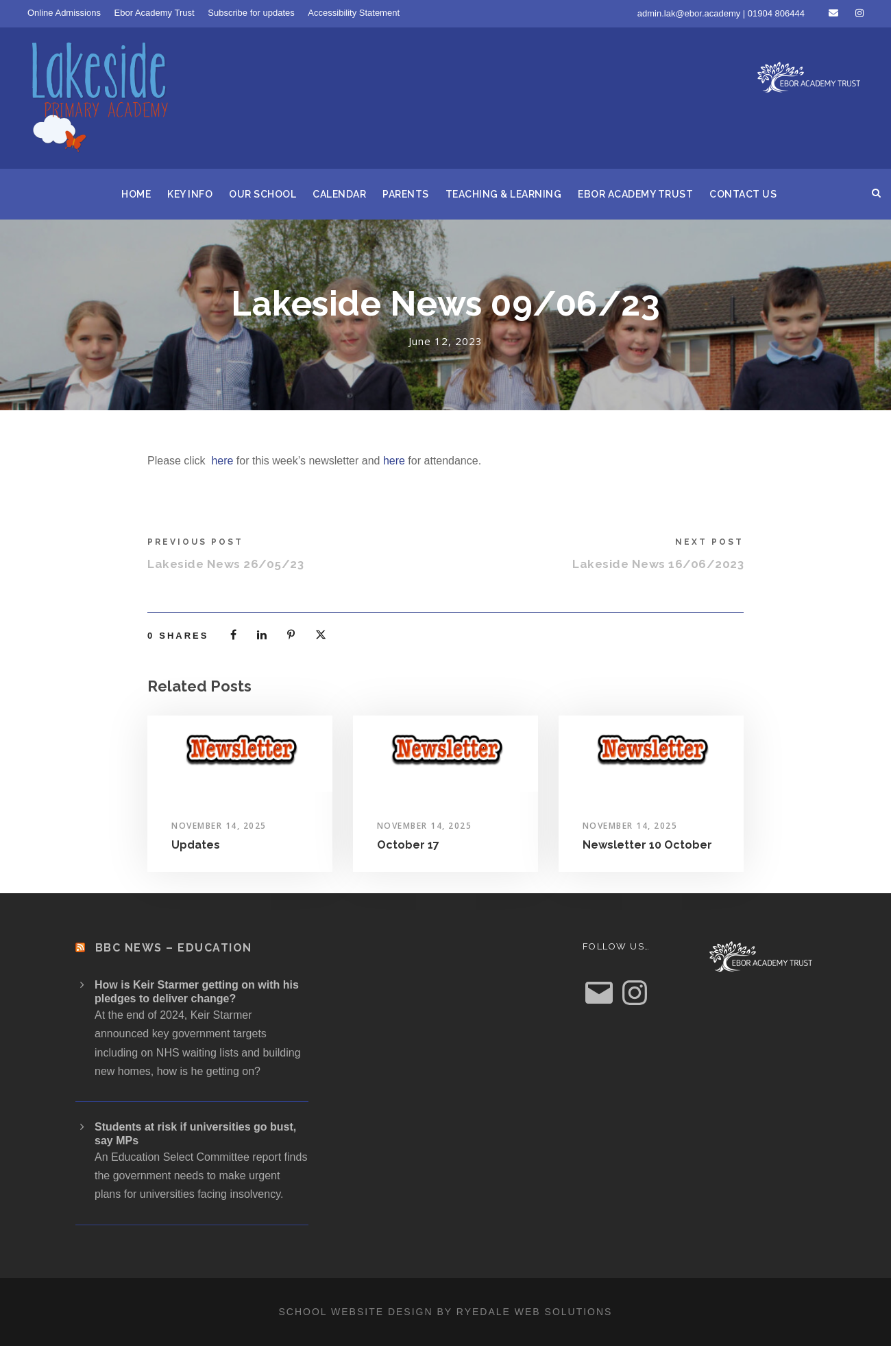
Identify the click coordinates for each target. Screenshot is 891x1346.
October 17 (408, 844)
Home (136, 194)
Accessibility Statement (354, 13)
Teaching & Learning (504, 194)
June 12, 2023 (445, 341)
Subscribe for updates (251, 13)
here (222, 461)
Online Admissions (64, 13)
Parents (405, 194)
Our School (262, 194)
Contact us (743, 194)
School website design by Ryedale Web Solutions (446, 1311)
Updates (195, 844)
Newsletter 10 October (647, 844)
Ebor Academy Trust (154, 13)
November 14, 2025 (219, 825)
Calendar (339, 194)
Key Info (189, 194)
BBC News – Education (173, 947)
